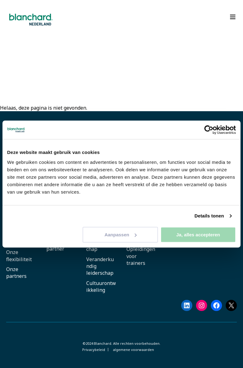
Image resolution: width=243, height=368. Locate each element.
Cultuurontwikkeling (101, 286)
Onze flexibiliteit (19, 255)
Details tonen (209, 215)
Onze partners (16, 272)
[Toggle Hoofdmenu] (233, 17)
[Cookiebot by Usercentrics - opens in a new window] (209, 129)
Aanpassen (120, 234)
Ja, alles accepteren (198, 234)
